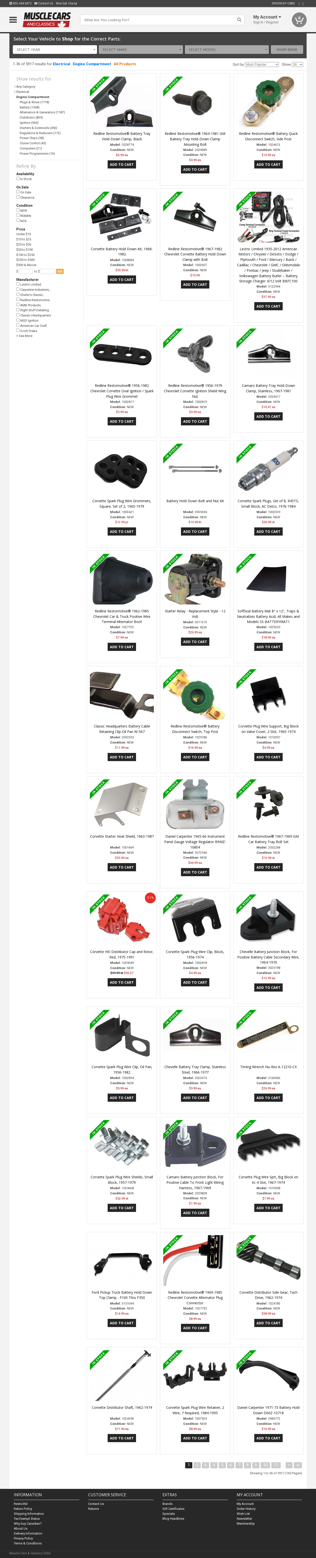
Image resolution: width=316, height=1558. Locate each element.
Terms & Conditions (28, 1543)
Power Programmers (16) (37, 153)
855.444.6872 (20, 3)
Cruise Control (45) (33, 143)
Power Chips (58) (32, 138)
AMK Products (28, 305)
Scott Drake (26, 331)
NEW (21, 210)
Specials (168, 1514)
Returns (93, 1509)
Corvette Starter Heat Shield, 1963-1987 (122, 836)
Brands (167, 1504)
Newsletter (244, 1518)
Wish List (243, 1514)
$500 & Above (26, 265)
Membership (246, 1523)
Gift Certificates (173, 1509)
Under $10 (23, 234)
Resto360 (20, 1504)
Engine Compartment (92, 64)
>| (297, 1465)
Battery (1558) (30, 107)
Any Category (25, 86)
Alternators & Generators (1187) (42, 112)
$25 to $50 (23, 244)
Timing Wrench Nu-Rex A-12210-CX (268, 1066)
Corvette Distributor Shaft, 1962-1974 (122, 1407)
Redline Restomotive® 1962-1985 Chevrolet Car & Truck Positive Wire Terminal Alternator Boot (121, 616)
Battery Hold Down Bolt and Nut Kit (195, 501)
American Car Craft (31, 325)
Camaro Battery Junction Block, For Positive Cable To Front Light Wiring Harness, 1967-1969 (195, 1182)
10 (265, 1465)
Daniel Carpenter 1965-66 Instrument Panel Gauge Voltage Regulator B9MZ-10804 (195, 842)
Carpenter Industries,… (34, 290)
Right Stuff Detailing (32, 310)
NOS (21, 221)
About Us (20, 1528)
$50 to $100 (24, 249)
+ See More (24, 336)
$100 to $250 (25, 255)
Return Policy (23, 1509)
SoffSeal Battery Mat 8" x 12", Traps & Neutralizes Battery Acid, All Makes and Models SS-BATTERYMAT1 (268, 616)
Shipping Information (29, 1514)
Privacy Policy (23, 1538)
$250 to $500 (25, 260)
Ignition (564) (29, 123)
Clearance (25, 197)
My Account (245, 1504)
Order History (246, 1509)
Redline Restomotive (33, 300)
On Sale (23, 192)
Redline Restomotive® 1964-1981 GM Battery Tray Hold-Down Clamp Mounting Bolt (195, 139)
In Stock (24, 179)
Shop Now (286, 49)
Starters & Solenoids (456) (38, 128)
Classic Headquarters (33, 315)
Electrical (61, 64)
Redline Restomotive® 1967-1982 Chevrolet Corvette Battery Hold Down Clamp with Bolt (195, 254)
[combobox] (55, 49)
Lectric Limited (28, 284)
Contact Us (43, 3)
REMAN (23, 215)
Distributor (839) (31, 117)
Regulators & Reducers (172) (40, 133)
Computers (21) (31, 148)
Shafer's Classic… (30, 295)
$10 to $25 (23, 239)
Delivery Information (28, 1533)
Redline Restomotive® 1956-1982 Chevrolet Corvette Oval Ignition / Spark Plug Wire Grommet (122, 391)
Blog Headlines (173, 1518)
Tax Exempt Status (27, 1518)
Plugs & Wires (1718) (34, 102)
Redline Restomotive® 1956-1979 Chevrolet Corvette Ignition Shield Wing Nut (195, 391)
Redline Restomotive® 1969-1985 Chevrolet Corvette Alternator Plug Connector (195, 1298)
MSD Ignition (27, 320)
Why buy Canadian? (28, 1523)
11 (276, 1465)
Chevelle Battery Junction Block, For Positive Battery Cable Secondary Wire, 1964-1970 (268, 957)
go (60, 271)
